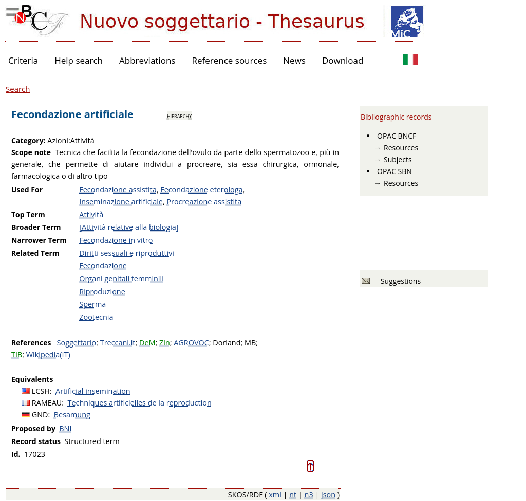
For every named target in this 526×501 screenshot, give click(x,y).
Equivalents (32, 379)
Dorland (226, 343)
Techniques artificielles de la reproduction (140, 403)
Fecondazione (103, 266)
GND (40, 414)
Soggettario (77, 343)
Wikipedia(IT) (48, 354)
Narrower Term (39, 240)
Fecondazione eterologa (201, 190)
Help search (78, 60)
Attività (91, 214)
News (294, 60)
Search (18, 89)
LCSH (41, 391)
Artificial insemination (92, 391)
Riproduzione (102, 291)
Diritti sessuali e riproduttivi (126, 253)
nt (292, 494)
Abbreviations (147, 60)
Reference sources (229, 60)
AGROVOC (191, 343)
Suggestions (399, 281)
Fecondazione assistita (117, 190)
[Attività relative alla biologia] (128, 227)
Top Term (28, 214)
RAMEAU (47, 403)
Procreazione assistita (203, 201)
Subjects (398, 159)
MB (250, 343)
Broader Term (36, 227)
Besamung (72, 414)
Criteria (23, 60)
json (328, 494)
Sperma (92, 304)
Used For (27, 190)
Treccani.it (118, 343)
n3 (309, 494)
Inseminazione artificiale (121, 201)
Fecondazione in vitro (116, 240)
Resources (401, 147)
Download (343, 60)
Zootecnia (96, 317)
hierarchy (179, 115)
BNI (65, 428)
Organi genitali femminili (121, 278)
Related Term (35, 253)
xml (275, 494)
